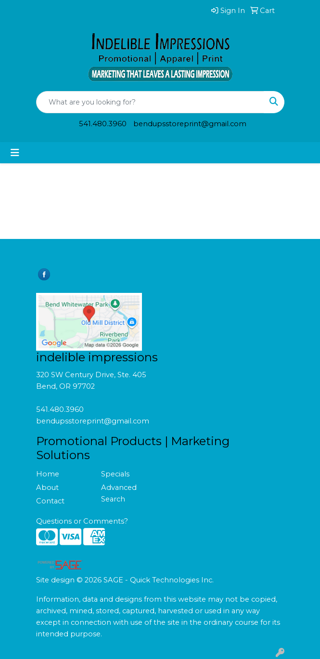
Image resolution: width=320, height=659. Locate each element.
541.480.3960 (103, 123)
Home (47, 474)
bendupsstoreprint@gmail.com (189, 123)
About (47, 487)
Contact (50, 501)
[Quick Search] (150, 102)
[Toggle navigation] (15, 152)
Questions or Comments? (82, 521)
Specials (115, 474)
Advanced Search (119, 493)
